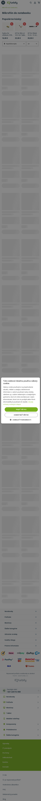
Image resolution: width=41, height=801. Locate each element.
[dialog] (20, 400)
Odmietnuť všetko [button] (21, 415)
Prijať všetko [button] (21, 409)
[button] (20, 420)
